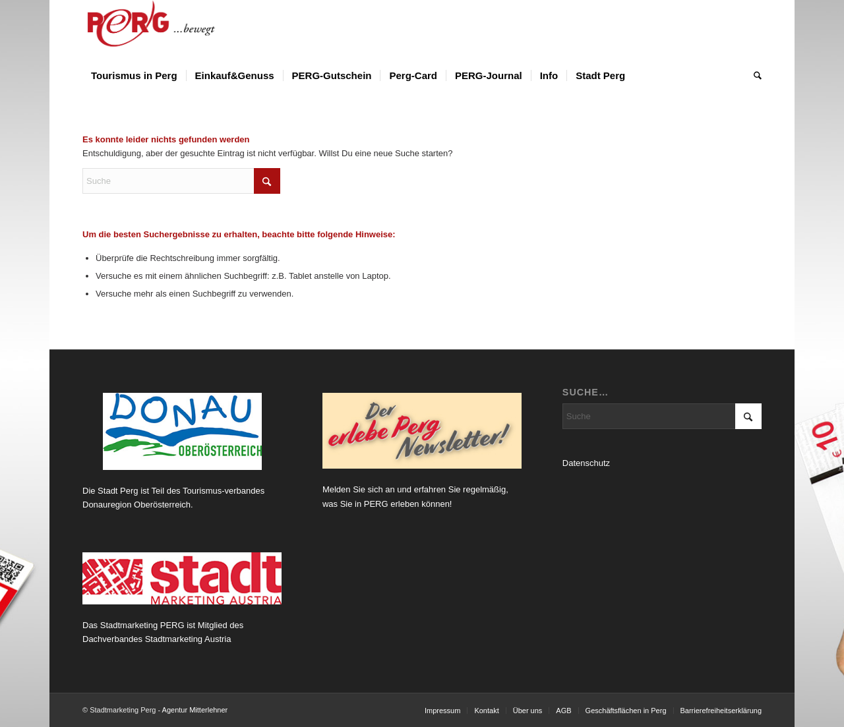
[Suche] (753, 75)
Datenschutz (586, 463)
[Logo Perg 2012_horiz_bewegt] (172, 29)
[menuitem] (134, 75)
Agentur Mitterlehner (195, 710)
